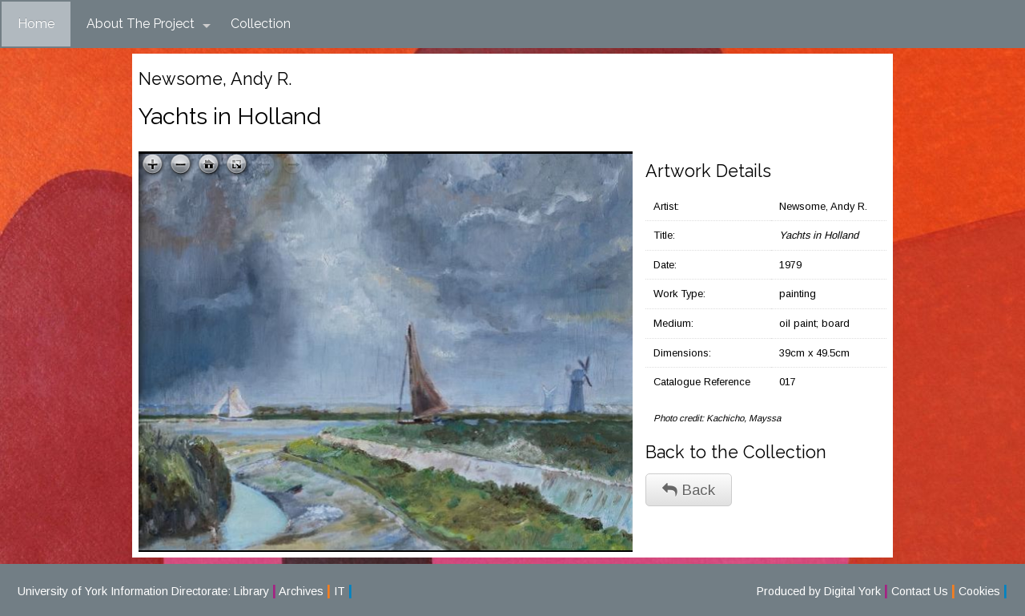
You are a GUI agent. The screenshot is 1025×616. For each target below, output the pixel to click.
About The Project (148, 24)
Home (36, 23)
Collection (261, 23)
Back (688, 489)
